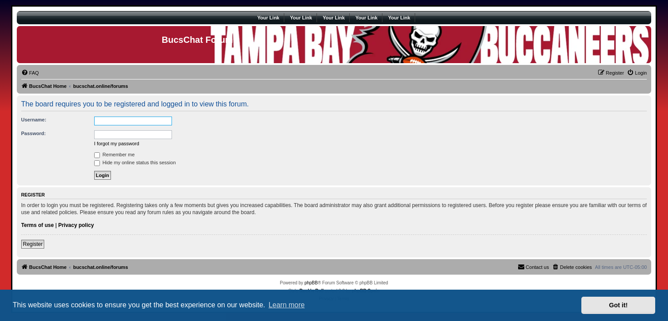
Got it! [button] (618, 305)
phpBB (311, 282)
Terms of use (37, 225)
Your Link (268, 17)
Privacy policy (76, 225)
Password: (33, 133)
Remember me (114, 154)
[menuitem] (30, 73)
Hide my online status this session (135, 162)
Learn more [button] (286, 305)
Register (33, 244)
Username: (33, 119)
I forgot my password (116, 143)
